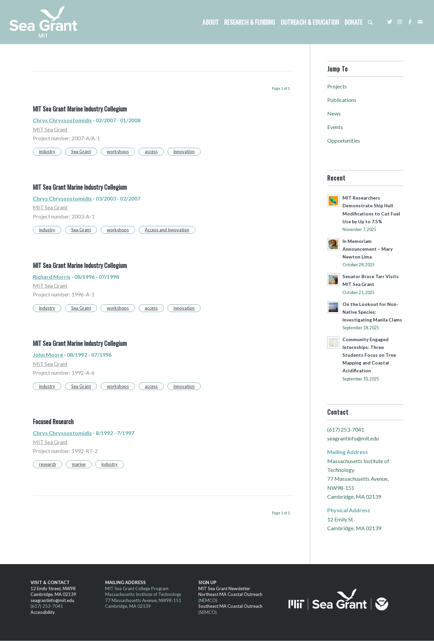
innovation (184, 151)
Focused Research (53, 421)
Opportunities (343, 140)
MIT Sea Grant (50, 129)
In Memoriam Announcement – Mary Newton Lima (367, 249)
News (334, 113)
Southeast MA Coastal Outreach (230, 606)
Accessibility (43, 612)
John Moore (48, 354)
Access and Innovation (167, 229)
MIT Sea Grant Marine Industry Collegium (80, 108)
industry (47, 151)
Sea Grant (81, 151)
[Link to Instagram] (400, 22)
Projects (337, 86)
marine (78, 464)
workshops (118, 151)
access (151, 151)
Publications (341, 100)
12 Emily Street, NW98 (53, 588)
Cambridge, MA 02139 (53, 594)
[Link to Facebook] (410, 22)
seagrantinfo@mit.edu (353, 438)
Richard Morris (52, 276)
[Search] (370, 22)
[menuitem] (210, 22)
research (47, 464)
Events (335, 127)
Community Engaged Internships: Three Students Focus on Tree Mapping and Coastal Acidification (369, 355)
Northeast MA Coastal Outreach (230, 594)
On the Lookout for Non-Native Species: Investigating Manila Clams (372, 312)
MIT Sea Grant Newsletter (224, 588)
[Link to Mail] (420, 22)
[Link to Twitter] (389, 22)
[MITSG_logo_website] (46, 22)
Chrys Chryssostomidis (62, 120)
